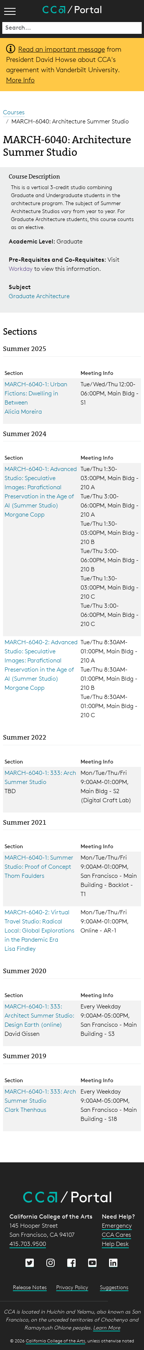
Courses (14, 112)
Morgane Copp (24, 514)
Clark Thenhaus (25, 1109)
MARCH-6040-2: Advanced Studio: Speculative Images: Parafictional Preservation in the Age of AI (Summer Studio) (41, 660)
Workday (21, 268)
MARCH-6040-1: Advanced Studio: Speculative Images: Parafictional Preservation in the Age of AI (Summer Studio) (41, 487)
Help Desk (115, 1243)
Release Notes (30, 1287)
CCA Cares (116, 1234)
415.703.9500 (27, 1243)
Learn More (106, 1327)
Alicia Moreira (23, 411)
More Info (20, 80)
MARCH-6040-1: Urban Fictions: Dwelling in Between (36, 393)
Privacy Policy (72, 1287)
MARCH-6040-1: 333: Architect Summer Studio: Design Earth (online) (39, 1015)
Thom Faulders (24, 875)
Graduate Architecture (39, 296)
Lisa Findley (20, 948)
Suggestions (114, 1287)
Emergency (117, 1225)
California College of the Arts (55, 1341)
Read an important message (61, 49)
